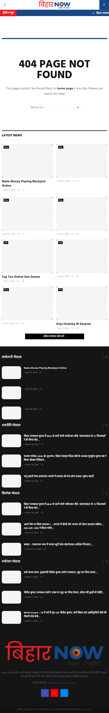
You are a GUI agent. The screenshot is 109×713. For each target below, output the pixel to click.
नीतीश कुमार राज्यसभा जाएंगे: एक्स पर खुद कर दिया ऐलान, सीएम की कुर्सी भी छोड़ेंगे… (64, 593)
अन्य (5, 242)
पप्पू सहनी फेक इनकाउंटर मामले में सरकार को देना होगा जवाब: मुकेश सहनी (59, 477)
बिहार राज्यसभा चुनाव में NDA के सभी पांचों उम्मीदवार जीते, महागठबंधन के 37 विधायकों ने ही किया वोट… (65, 438)
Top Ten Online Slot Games (21, 277)
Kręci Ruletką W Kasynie (73, 324)
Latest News (12, 135)
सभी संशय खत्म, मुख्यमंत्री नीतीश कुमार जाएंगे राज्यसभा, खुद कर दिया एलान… (61, 572)
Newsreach (87, 709)
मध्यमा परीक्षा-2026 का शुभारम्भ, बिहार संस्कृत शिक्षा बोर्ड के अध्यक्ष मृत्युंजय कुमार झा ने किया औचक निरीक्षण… (65, 458)
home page (65, 88)
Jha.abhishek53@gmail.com (61, 683)
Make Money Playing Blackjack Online (23, 183)
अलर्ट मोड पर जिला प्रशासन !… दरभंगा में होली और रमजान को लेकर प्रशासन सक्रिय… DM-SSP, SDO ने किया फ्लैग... (64, 526)
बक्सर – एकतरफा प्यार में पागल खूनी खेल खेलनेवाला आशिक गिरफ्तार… (58, 545)
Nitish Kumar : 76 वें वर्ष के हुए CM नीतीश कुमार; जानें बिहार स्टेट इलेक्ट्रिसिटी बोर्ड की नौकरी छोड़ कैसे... (65, 615)
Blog (6, 147)
